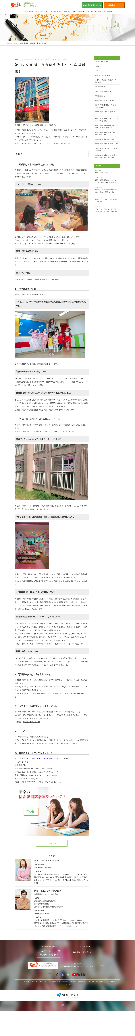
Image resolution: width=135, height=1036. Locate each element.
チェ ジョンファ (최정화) (46, 860)
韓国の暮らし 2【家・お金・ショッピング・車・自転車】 (106, 120)
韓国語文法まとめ (100, 96)
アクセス (73, 11)
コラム (104, 11)
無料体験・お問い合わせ (82, 952)
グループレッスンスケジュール (43, 11)
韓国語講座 (97, 11)
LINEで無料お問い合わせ (91, 5)
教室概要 (109, 11)
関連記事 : (27, 722)
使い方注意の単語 (100, 87)
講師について (57, 11)
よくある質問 (89, 11)
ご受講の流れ (66, 11)
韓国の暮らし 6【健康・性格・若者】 (106, 144)
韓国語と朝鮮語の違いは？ (107, 171)
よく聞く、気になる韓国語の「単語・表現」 (105, 81)
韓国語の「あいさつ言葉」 (103, 75)
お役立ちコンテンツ (101, 62)
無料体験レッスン (114, 5)
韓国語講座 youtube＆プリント (104, 100)
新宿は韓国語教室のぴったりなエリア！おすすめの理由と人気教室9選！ (107, 179)
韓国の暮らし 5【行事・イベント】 (106, 139)
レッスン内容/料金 (28, 11)
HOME (9, 43)
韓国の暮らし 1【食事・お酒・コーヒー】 (106, 113)
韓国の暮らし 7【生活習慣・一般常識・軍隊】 (106, 149)
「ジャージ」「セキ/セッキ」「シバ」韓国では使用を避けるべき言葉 (107, 208)
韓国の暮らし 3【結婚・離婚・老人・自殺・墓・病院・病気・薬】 (106, 127)
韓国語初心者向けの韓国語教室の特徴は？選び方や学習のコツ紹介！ (107, 189)
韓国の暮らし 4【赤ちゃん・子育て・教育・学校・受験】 (46, 59)
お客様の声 (81, 11)
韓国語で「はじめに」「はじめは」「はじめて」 (107, 199)
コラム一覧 (51, 843)
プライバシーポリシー (67, 984)
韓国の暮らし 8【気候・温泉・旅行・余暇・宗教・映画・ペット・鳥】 (106, 156)
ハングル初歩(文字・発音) (103, 91)
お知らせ (98, 66)
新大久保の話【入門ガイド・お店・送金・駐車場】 (106, 106)
